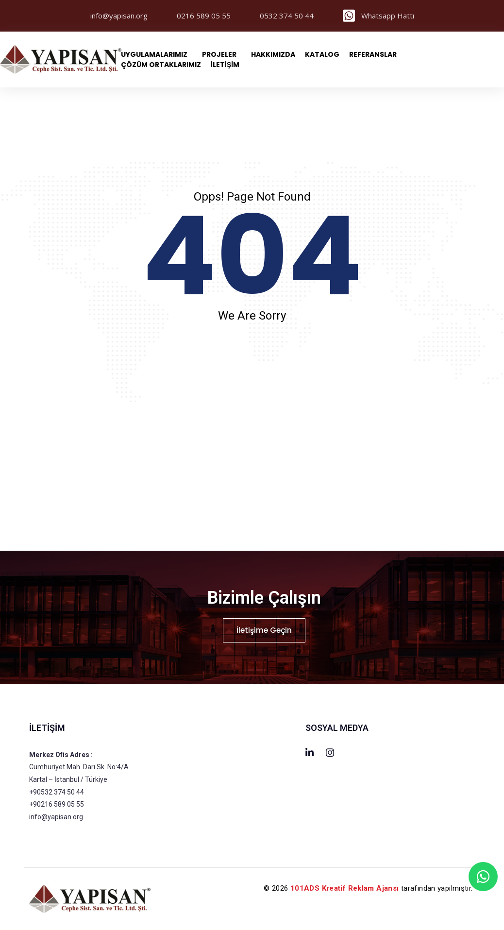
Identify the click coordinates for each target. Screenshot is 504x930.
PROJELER (219, 54)
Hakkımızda (273, 54)
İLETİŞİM (225, 64)
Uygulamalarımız (154, 54)
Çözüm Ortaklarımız (161, 64)
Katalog (322, 54)
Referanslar (373, 54)
